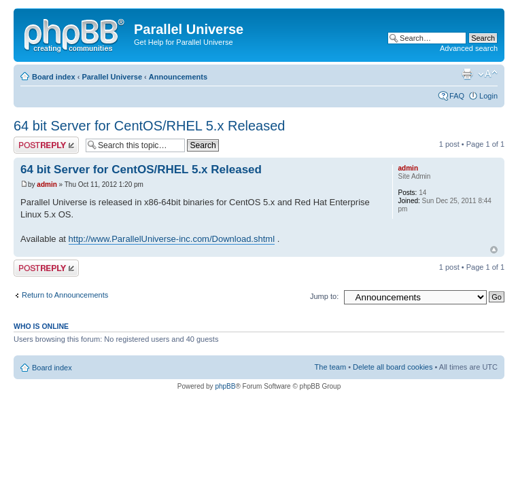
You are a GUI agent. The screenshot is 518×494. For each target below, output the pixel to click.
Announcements (178, 77)
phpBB (225, 386)
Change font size (488, 74)
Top (494, 249)
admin (46, 184)
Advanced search (469, 48)
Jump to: (324, 296)
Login (488, 96)
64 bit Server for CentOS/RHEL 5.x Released (149, 125)
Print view (467, 74)
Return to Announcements (65, 295)
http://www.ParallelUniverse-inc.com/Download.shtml (172, 239)
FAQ (456, 96)
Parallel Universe (112, 77)
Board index (53, 77)
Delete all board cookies (392, 367)
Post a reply (46, 145)
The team (330, 367)
